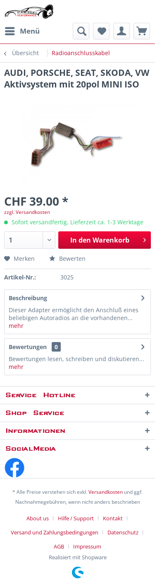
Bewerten (67, 258)
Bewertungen (28, 347)
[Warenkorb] (142, 31)
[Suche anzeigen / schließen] (81, 31)
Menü (22, 30)
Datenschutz (122, 532)
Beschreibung (28, 298)
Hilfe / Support (76, 518)
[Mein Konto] (121, 31)
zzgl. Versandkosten (27, 212)
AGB (59, 546)
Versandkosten (105, 491)
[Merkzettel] (101, 31)
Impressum (87, 546)
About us (37, 518)
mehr (16, 326)
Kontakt (113, 518)
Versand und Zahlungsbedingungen (54, 532)
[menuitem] (22, 31)
